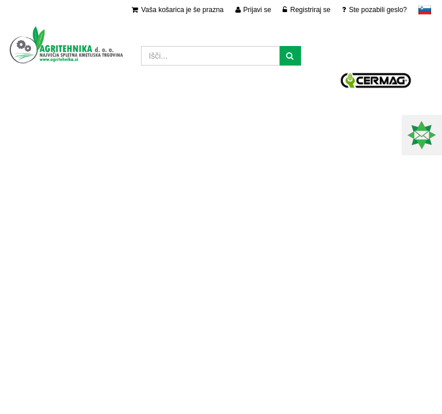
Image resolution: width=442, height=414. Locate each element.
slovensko (424, 9)
